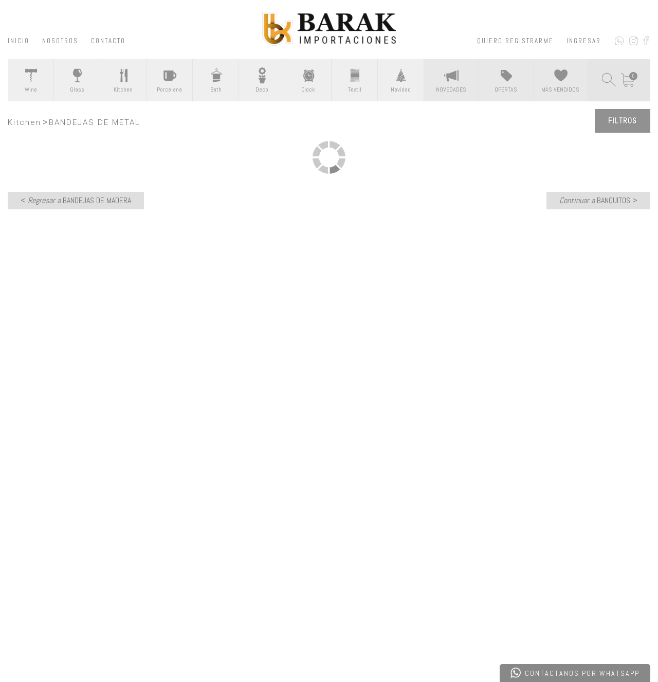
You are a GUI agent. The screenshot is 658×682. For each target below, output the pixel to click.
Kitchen (24, 122)
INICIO (18, 41)
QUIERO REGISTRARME (515, 41)
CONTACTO (108, 41)
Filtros (622, 120)
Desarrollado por (79, 648)
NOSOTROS (60, 41)
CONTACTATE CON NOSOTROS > (329, 416)
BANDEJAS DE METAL (94, 122)
